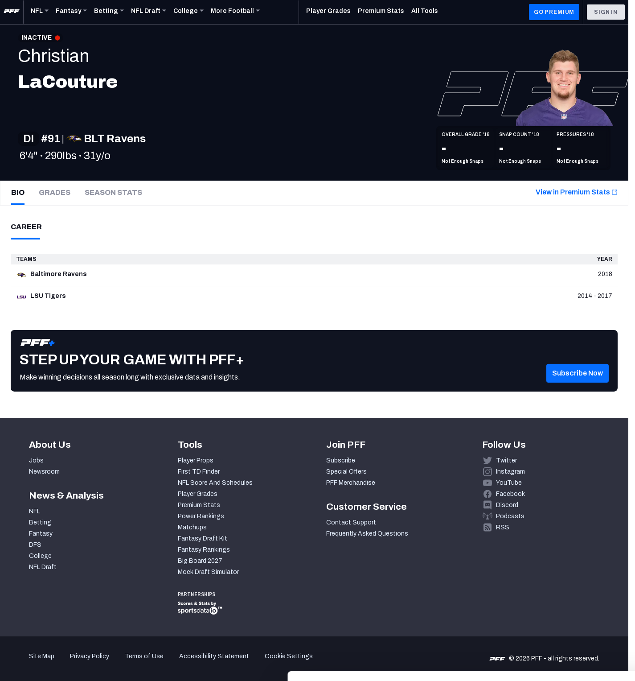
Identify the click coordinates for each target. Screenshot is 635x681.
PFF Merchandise (350, 482)
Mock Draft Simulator (208, 572)
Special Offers (346, 471)
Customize (561, 625)
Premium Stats (199, 505)
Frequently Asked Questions (367, 533)
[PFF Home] (12, 12)
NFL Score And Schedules (215, 482)
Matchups (192, 527)
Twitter (506, 460)
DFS (35, 544)
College (40, 556)
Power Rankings (201, 516)
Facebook (510, 494)
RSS (502, 527)
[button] (577, 386)
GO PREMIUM (554, 12)
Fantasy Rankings (204, 549)
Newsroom (44, 471)
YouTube (509, 482)
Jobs (36, 460)
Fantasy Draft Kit (202, 538)
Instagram (510, 471)
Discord (507, 505)
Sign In (606, 12)
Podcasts (510, 516)
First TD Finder (199, 471)
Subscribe (340, 460)
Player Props (195, 460)
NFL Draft (43, 567)
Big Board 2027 (200, 560)
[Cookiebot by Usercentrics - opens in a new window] (58, 663)
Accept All (561, 599)
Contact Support (351, 522)
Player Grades (197, 494)
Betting (40, 522)
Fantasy (41, 533)
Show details (137, 663)
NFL (34, 511)
